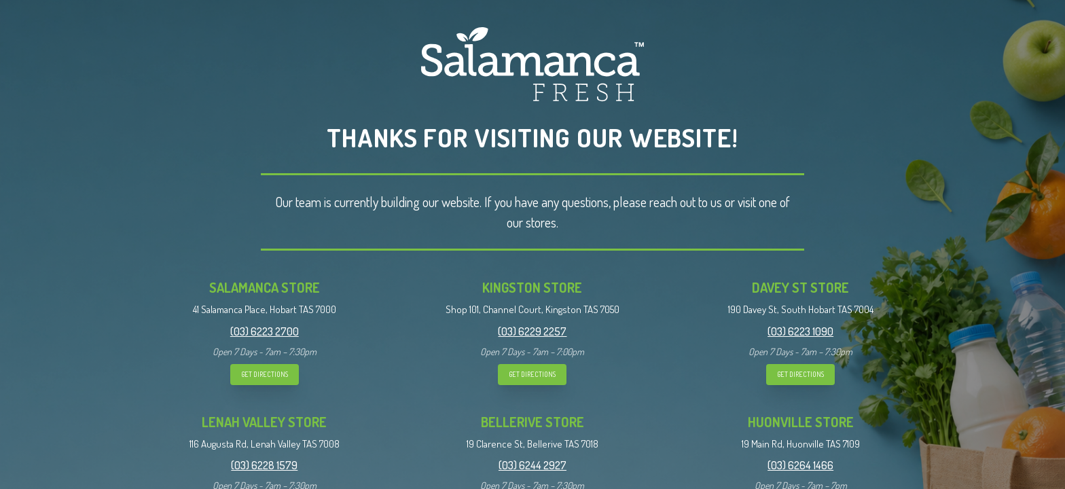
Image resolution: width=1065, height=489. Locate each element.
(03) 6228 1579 (264, 465)
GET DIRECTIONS (264, 374)
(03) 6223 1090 (800, 331)
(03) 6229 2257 (532, 331)
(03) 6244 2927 (532, 465)
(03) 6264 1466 (800, 465)
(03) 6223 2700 (264, 331)
